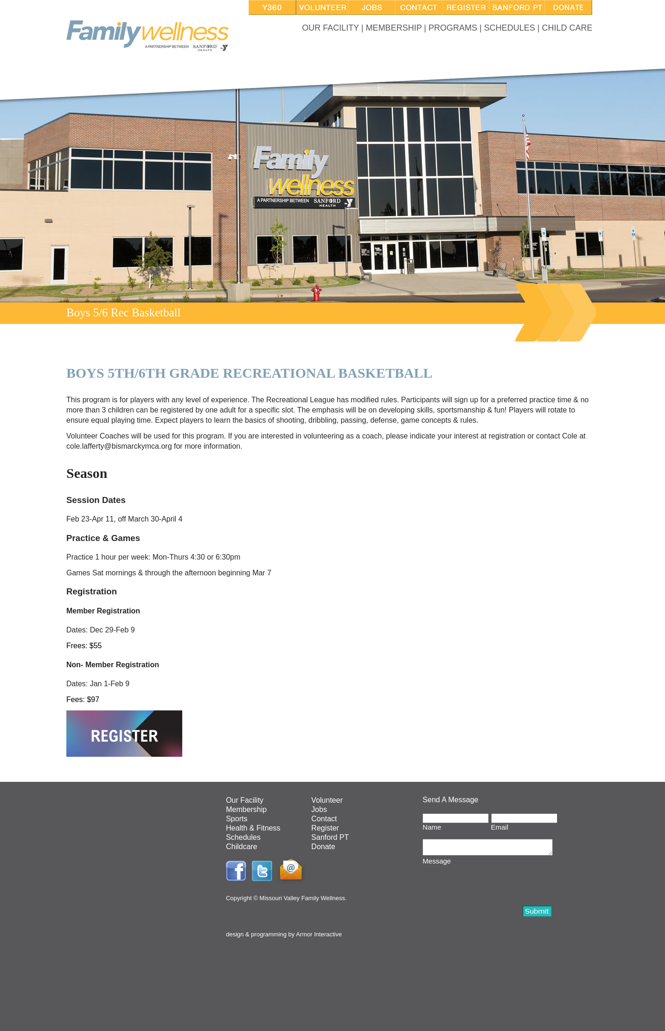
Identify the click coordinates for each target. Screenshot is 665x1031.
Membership (246, 809)
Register (325, 828)
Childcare (241, 847)
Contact (324, 819)
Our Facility (244, 800)
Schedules (243, 837)
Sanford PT (330, 837)
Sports (236, 819)
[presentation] (492, 886)
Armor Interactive (319, 934)
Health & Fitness (253, 828)
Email (500, 827)
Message (436, 864)
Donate (323, 847)
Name (431, 827)
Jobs (319, 809)
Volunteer (327, 800)
